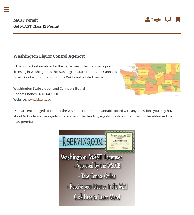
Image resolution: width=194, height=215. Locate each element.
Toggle (9, 9)
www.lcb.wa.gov (40, 99)
